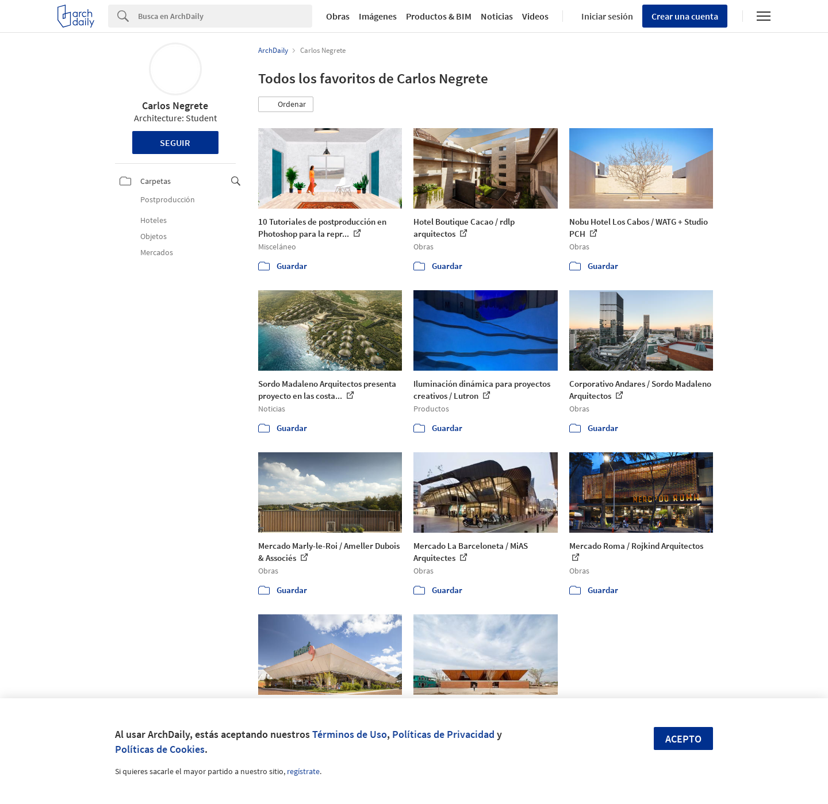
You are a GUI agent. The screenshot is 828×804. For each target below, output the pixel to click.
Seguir (175, 142)
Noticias (497, 16)
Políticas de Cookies (160, 749)
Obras (338, 16)
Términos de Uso (349, 734)
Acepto (683, 738)
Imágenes (378, 16)
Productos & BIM (438, 16)
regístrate (303, 771)
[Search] (225, 16)
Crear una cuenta (684, 16)
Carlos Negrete (175, 105)
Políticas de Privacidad (443, 734)
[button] (285, 105)
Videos (535, 16)
